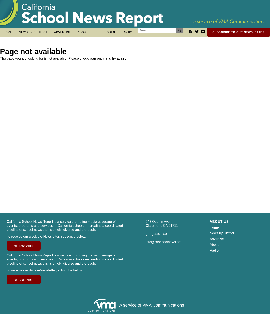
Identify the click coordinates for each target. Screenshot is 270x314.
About (83, 32)
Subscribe (24, 246)
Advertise (62, 32)
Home (7, 32)
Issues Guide (105, 32)
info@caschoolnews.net (163, 242)
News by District (33, 32)
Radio (127, 32)
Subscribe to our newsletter (238, 32)
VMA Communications (163, 305)
